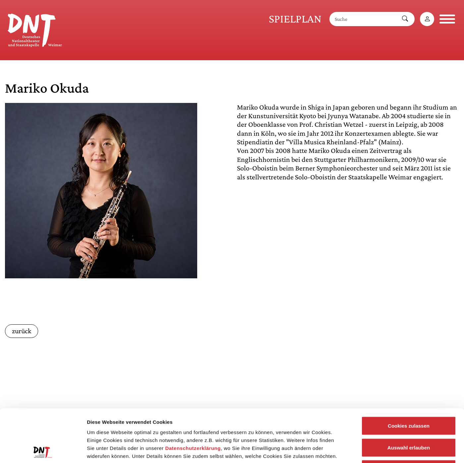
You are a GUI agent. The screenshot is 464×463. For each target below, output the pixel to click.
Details (344, 450)
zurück (21, 331)
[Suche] (362, 19)
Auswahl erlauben (408, 398)
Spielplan (295, 18)
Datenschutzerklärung (193, 398)
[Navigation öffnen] (447, 19)
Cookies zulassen (409, 376)
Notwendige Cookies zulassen (408, 419)
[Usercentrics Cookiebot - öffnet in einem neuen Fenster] (43, 450)
